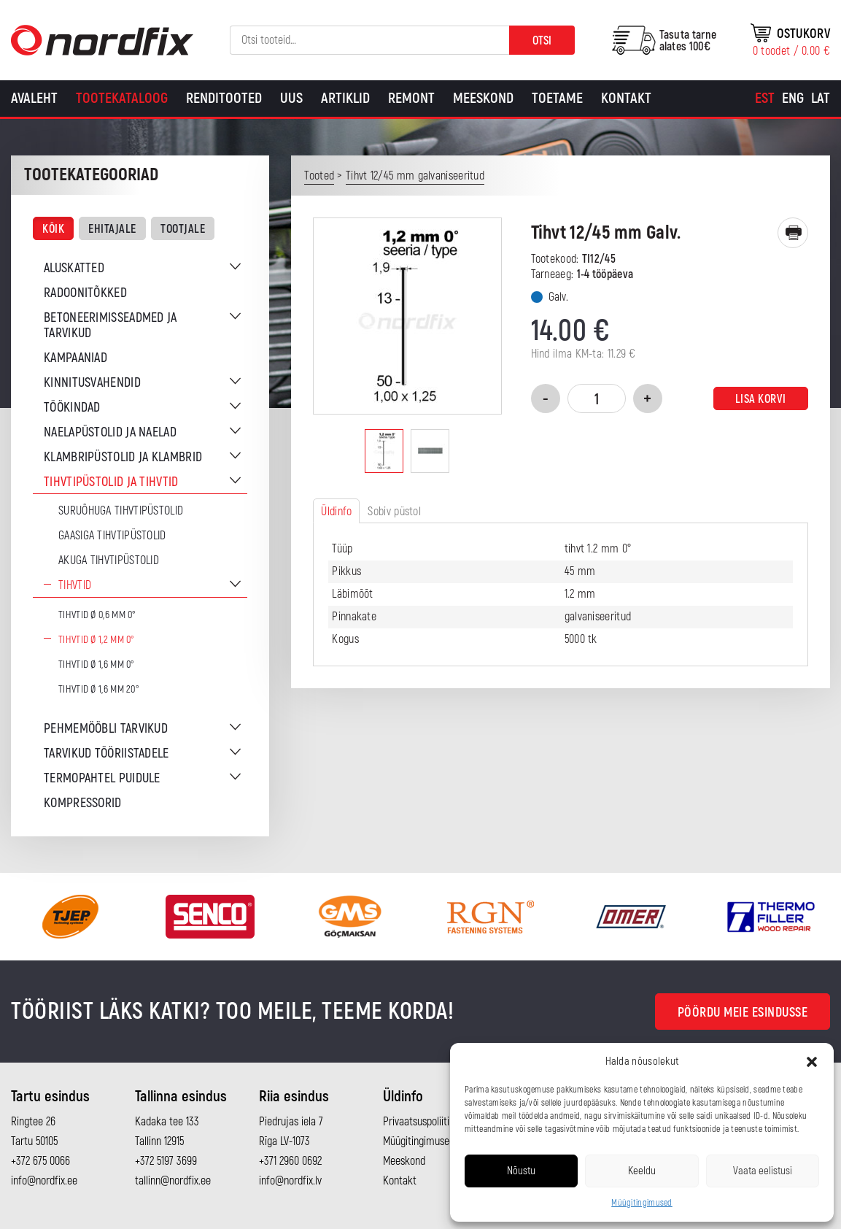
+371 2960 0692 (290, 1161)
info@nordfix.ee (44, 1181)
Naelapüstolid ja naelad (110, 432)
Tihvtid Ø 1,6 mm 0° (96, 664)
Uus (291, 98)
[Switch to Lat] (820, 98)
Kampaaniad (75, 358)
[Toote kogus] (596, 398)
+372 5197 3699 (166, 1161)
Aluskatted (74, 268)
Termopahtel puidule (102, 778)
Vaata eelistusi (762, 1171)
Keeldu (642, 1171)
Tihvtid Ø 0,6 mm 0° (97, 615)
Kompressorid (83, 803)
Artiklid (345, 98)
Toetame (557, 98)
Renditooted (224, 98)
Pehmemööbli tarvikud (106, 728)
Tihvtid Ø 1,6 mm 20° (98, 689)
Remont (411, 98)
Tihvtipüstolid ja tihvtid (111, 482)
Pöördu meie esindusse (743, 1012)
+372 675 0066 (40, 1161)
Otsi (541, 41)
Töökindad (72, 407)
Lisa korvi (760, 399)
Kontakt (626, 98)
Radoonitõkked (85, 293)
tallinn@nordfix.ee (173, 1181)
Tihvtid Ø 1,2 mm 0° (96, 639)
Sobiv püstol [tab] (394, 511)
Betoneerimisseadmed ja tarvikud (110, 325)
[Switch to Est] (765, 98)
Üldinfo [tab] (336, 511)
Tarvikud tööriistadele (106, 753)
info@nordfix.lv (290, 1181)
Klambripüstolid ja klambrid (123, 457)
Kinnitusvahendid (92, 382)
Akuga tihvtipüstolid (108, 560)
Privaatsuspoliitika (421, 1121)
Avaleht (34, 98)
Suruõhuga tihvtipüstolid (120, 511)
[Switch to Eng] (793, 98)
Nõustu (521, 1171)
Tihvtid (74, 585)
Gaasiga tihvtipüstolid (112, 535)
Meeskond (483, 98)
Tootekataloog (122, 98)
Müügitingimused (642, 1203)
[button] (812, 1062)
